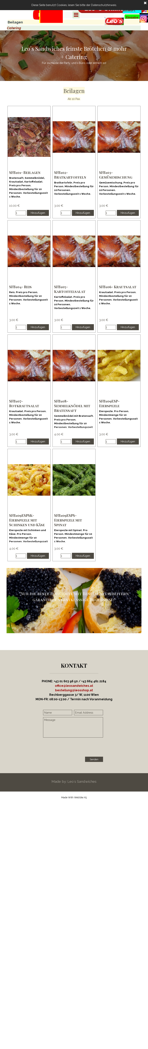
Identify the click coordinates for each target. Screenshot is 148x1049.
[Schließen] (145, 3)
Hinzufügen (38, 212)
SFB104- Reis (20, 286)
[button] (74, 690)
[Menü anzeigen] (76, 14)
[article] (29, 162)
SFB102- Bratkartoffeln (70, 175)
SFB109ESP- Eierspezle (109, 403)
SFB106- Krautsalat (117, 286)
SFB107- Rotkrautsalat (24, 403)
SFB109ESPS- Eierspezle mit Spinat (68, 520)
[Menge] (21, 213)
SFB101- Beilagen (24, 172)
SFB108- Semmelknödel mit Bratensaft (72, 406)
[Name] (57, 712)
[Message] (73, 727)
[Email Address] (88, 712)
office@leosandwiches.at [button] (74, 686)
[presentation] (71, 747)
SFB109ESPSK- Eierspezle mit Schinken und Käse (27, 520)
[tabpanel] (51, 21)
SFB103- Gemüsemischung (115, 175)
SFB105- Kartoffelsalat (69, 289)
